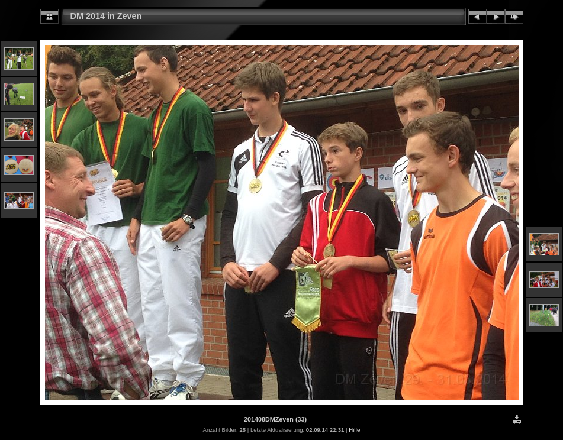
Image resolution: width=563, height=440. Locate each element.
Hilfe (354, 429)
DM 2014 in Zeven (106, 16)
